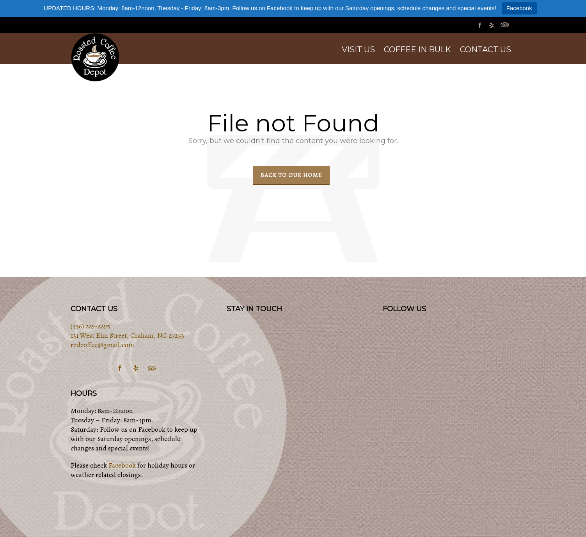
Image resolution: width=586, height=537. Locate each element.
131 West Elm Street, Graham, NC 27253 (127, 335)
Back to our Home (291, 175)
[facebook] (481, 25)
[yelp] (493, 25)
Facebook (519, 8)
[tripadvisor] (506, 25)
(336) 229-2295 (90, 326)
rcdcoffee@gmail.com (102, 344)
